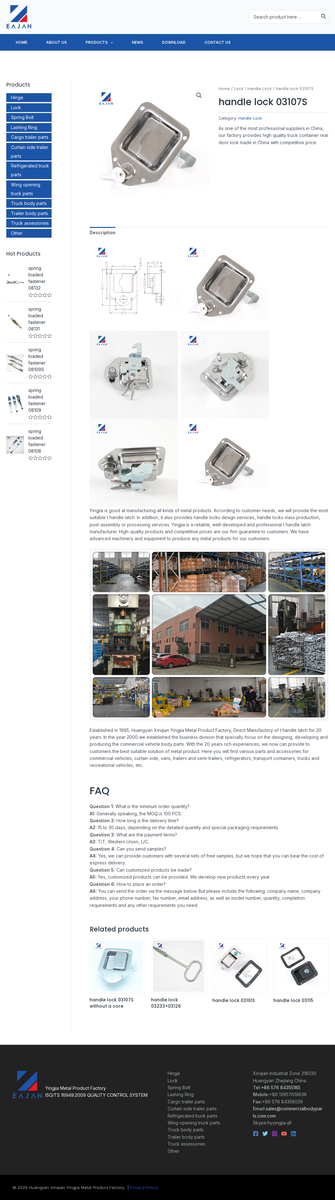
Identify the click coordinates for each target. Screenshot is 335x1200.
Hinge (17, 97)
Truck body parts (29, 203)
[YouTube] (284, 1133)
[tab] (102, 232)
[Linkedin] (293, 1133)
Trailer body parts (29, 213)
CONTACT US (252, 42)
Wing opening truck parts (194, 1122)
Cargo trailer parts (29, 137)
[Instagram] (274, 1133)
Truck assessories (30, 223)
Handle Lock (260, 88)
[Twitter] (265, 1133)
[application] (126, 42)
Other (17, 233)
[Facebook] (256, 1133)
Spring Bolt (22, 117)
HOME (25, 42)
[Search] (324, 17)
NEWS (159, 42)
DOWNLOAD (202, 42)
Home (224, 88)
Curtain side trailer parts (192, 1108)
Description (102, 232)
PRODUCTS (115, 42)
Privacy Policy (144, 1187)
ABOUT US (66, 42)
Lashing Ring (24, 127)
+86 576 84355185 (280, 1087)
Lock (16, 107)
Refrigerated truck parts (192, 1115)
